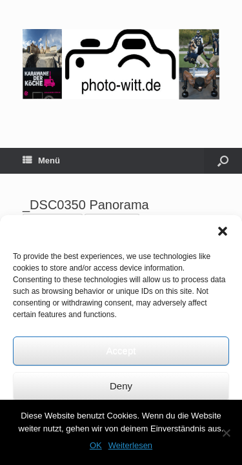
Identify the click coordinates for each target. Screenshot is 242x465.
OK (96, 445)
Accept (121, 350)
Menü (41, 160)
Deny (121, 385)
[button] (222, 231)
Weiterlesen (130, 445)
